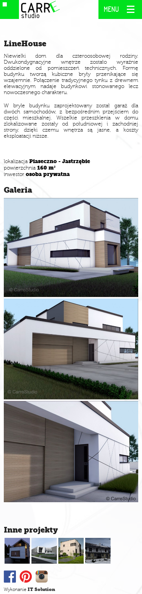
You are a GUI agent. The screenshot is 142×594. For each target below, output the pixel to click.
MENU (111, 9)
